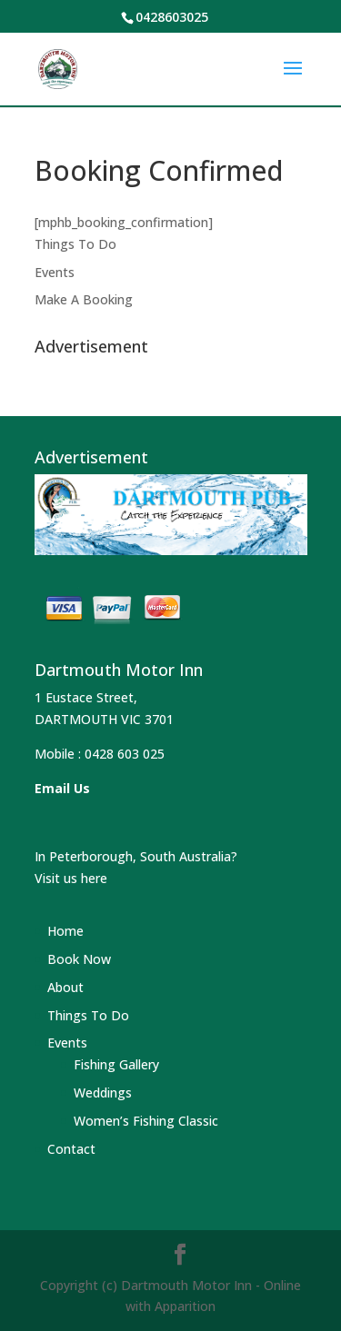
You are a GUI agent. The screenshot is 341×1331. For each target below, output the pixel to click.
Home (65, 930)
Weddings (103, 1092)
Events (55, 272)
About (65, 987)
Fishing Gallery (116, 1064)
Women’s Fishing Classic (146, 1120)
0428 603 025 (125, 753)
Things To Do (75, 244)
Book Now (79, 959)
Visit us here (71, 878)
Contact (71, 1148)
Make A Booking (84, 299)
